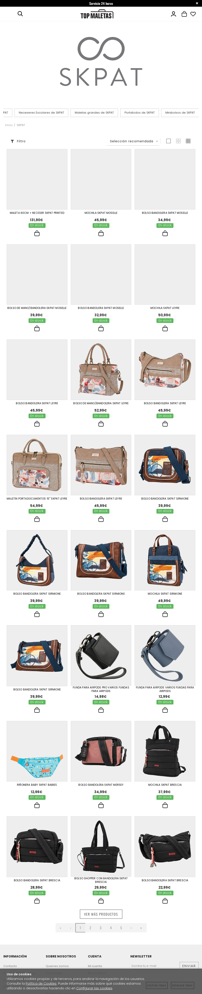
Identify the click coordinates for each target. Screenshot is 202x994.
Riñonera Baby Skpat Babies (37, 785)
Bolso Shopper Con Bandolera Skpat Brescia (101, 880)
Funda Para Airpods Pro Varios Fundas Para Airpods (101, 689)
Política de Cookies (41, 983)
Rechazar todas (182, 985)
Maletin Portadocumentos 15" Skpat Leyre (37, 498)
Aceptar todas (156, 985)
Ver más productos (101, 914)
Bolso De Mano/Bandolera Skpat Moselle (37, 308)
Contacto (10, 966)
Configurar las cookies (94, 988)
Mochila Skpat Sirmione (165, 594)
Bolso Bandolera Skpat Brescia (37, 880)
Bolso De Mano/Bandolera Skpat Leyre (101, 403)
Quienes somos (57, 966)
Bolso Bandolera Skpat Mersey (100, 785)
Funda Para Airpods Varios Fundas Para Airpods (165, 689)
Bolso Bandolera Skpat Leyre (37, 403)
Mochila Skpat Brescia (165, 785)
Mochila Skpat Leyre (164, 308)
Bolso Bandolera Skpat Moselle (165, 213)
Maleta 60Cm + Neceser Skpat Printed (37, 213)
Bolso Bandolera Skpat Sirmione (165, 498)
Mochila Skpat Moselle (101, 213)
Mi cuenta (95, 966)
